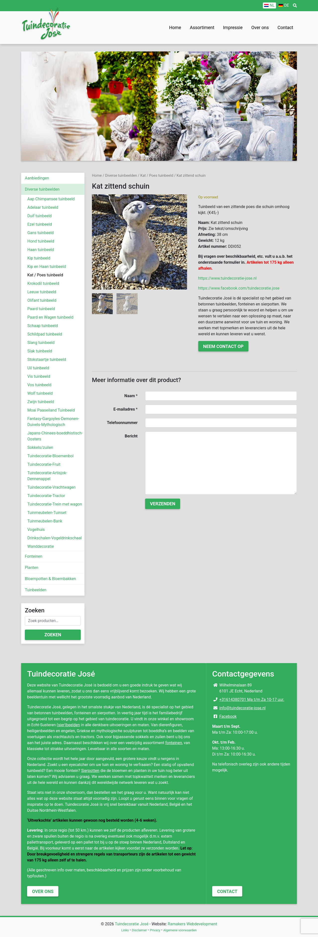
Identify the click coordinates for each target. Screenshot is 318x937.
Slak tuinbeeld (39, 351)
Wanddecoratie (40, 546)
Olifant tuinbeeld (41, 300)
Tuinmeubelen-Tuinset (46, 512)
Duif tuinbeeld (39, 215)
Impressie (233, 27)
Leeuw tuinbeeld (41, 292)
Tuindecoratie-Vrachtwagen (51, 487)
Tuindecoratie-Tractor (46, 495)
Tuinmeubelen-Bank (44, 521)
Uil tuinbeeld (38, 368)
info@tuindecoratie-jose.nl (242, 708)
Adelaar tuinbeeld (42, 207)
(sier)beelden (68, 725)
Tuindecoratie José (131, 924)
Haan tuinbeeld (40, 249)
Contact (285, 27)
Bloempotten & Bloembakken (50, 578)
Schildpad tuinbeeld (44, 334)
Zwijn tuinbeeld (40, 401)
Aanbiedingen (37, 178)
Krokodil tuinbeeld (43, 283)
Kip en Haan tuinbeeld (46, 266)
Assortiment (202, 27)
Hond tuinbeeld (40, 241)
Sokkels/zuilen (40, 447)
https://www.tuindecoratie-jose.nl (227, 278)
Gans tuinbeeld (40, 232)
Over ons (260, 27)
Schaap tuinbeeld (42, 325)
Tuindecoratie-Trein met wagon (54, 504)
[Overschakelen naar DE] (283, 5)
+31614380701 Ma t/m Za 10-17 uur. (251, 699)
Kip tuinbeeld (38, 258)
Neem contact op (223, 346)
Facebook (228, 716)
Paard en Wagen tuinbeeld (50, 317)
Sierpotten (90, 770)
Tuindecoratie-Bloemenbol (50, 456)
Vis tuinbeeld (38, 376)
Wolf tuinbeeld (40, 393)
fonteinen (173, 742)
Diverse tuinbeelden (42, 189)
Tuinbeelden (35, 590)
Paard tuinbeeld (41, 308)
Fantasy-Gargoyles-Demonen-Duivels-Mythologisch (53, 421)
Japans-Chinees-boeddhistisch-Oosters (55, 436)
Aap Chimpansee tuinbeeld (51, 199)
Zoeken (52, 634)
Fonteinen (33, 556)
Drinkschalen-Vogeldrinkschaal (54, 538)
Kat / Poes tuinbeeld (45, 275)
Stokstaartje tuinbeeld (46, 359)
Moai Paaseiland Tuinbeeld (51, 410)
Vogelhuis (36, 529)
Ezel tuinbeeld (39, 224)
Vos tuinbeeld (39, 385)
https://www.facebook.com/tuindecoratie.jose (238, 288)
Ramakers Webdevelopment (192, 924)
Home (175, 27)
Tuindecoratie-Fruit (43, 464)
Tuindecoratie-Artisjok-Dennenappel (47, 475)
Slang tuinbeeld (41, 342)
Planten (31, 567)
